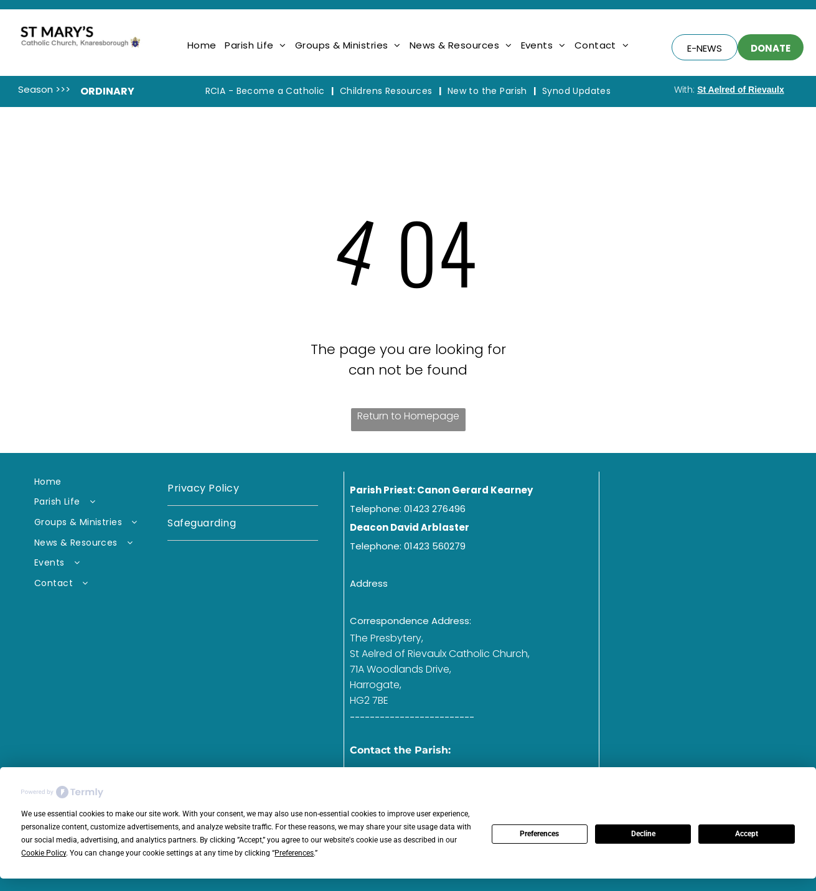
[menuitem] (202, 45)
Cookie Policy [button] (43, 853)
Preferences (539, 833)
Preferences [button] (294, 853)
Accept (746, 833)
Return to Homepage (408, 416)
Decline (643, 833)
